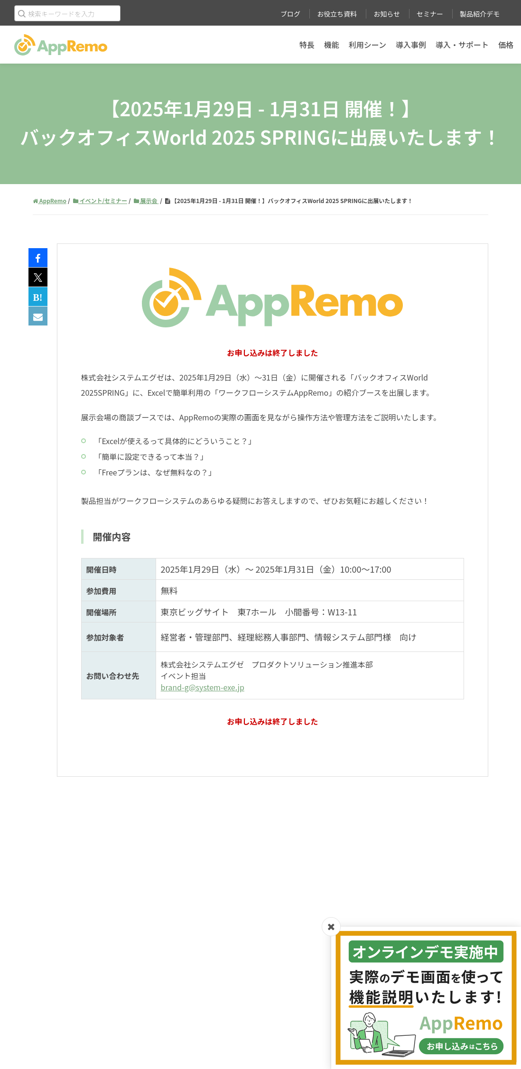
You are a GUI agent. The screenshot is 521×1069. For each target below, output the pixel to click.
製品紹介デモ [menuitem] (480, 14)
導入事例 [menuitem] (411, 44)
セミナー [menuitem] (430, 14)
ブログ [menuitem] (290, 14)
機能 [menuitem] (331, 44)
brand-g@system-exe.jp (202, 687)
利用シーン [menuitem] (367, 44)
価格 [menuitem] (505, 44)
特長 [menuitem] (307, 44)
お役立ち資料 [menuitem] (337, 14)
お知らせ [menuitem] (386, 14)
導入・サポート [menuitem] (462, 44)
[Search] (67, 13)
